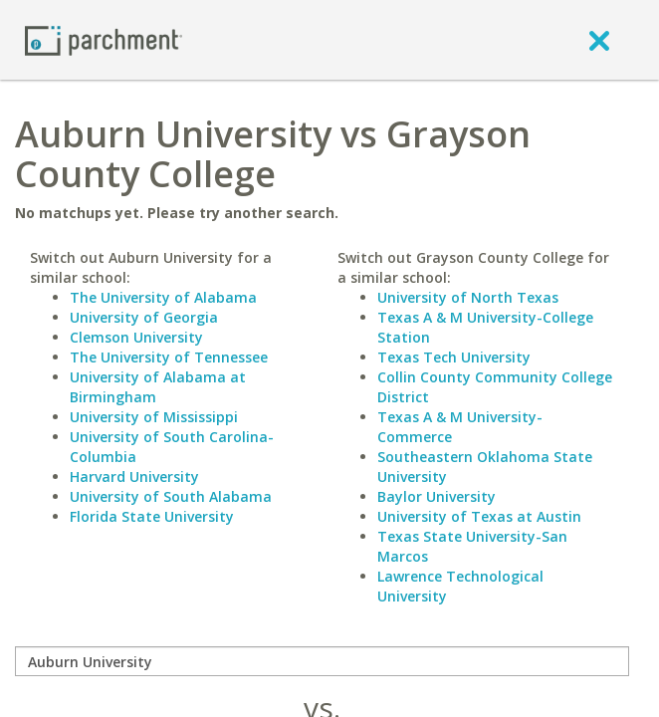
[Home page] (103, 39)
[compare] (322, 661)
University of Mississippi (154, 416)
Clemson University (136, 337)
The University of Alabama (163, 297)
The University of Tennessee (169, 357)
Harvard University (134, 476)
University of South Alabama (171, 496)
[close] (599, 40)
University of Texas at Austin (479, 516)
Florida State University (152, 516)
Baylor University (436, 496)
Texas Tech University (454, 357)
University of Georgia (144, 317)
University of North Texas (467, 297)
